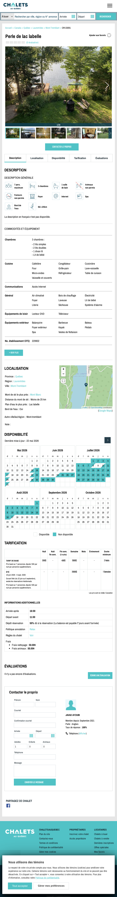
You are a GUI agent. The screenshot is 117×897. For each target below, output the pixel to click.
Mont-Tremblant (18, 386)
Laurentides (19, 381)
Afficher (82, 733)
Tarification (80, 158)
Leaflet (84, 407)
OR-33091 (66, 27)
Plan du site (44, 834)
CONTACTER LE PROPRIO (61, 147)
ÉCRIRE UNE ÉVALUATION (100, 675)
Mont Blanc (35, 394)
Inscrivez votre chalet (79, 834)
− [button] (63, 374)
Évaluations (102, 158)
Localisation (36, 158)
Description (15, 158)
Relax (32, 629)
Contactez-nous (46, 838)
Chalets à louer (100, 834)
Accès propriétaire (77, 838)
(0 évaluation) (32, 42)
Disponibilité (58, 158)
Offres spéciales (101, 847)
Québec (19, 376)
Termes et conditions (48, 843)
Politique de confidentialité (51, 847)
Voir (32, 635)
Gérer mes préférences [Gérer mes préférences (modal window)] (51, 885)
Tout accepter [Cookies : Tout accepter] (20, 885)
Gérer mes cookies (47, 851)
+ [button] (63, 369)
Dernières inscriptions (104, 843)
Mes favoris (99, 851)
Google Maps (105, 410)
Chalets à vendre (101, 838)
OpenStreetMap (97, 407)
